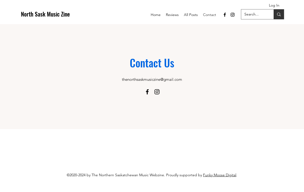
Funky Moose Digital (219, 175)
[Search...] (253, 14)
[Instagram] (232, 14)
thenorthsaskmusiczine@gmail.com (152, 79)
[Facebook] (224, 14)
